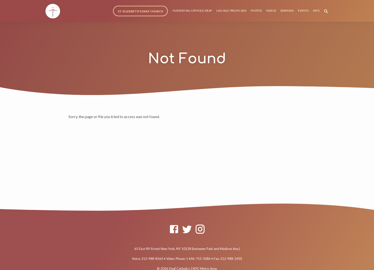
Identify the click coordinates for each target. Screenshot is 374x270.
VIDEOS (271, 10)
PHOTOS (256, 10)
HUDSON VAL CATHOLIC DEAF (192, 10)
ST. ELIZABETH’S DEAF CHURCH (140, 11)
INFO (316, 10)
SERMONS (287, 10)
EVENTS (303, 10)
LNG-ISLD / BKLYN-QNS (231, 10)
